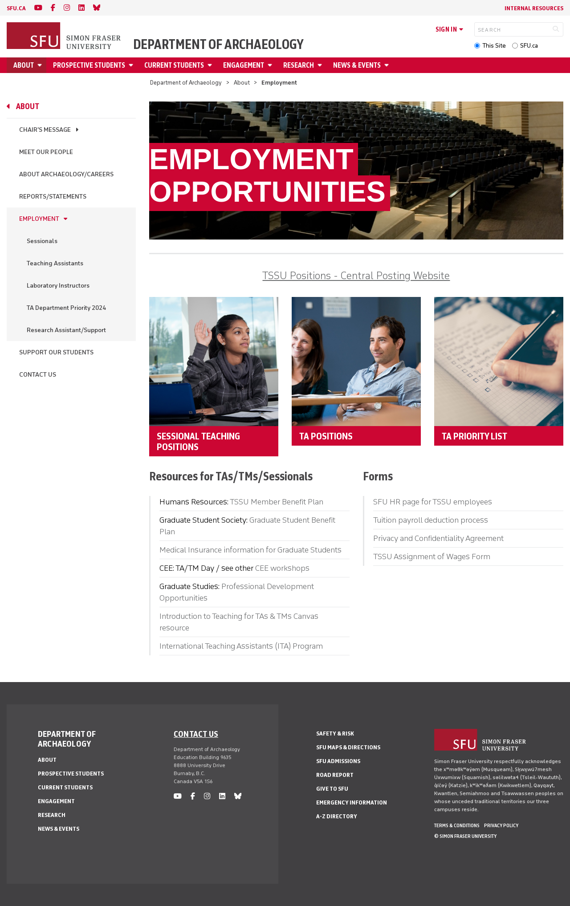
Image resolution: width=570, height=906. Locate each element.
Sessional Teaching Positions (198, 441)
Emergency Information (351, 802)
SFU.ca (529, 45)
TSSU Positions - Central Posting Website (356, 275)
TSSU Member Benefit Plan (276, 502)
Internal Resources (534, 8)
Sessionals (42, 241)
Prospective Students (89, 65)
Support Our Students (56, 352)
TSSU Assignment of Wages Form (431, 556)
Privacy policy (501, 825)
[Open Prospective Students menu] (132, 65)
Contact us (196, 733)
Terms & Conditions (457, 825)
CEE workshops (282, 568)
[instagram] (67, 8)
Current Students (174, 65)
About (23, 65)
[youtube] (38, 8)
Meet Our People (46, 152)
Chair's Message (45, 130)
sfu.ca (16, 8)
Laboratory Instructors (58, 285)
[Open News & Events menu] (388, 65)
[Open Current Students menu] (211, 65)
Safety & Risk (335, 733)
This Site (494, 45)
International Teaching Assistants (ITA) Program (241, 646)
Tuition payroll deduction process (430, 520)
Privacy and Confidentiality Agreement (438, 538)
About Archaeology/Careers (66, 174)
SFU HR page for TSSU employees (432, 502)
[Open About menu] (41, 65)
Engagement (243, 65)
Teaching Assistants (55, 263)
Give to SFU (332, 788)
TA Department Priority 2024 (66, 308)
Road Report (335, 775)
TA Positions (326, 436)
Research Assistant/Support (66, 330)
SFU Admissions (338, 761)
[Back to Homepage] (64, 36)
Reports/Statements (52, 196)
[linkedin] (81, 8)
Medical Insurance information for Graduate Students (250, 550)
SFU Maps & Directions (348, 747)
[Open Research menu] (321, 65)
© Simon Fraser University (465, 836)
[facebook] (53, 8)
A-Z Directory (336, 816)
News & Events (357, 65)
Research (298, 65)
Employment (39, 219)
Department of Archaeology (218, 44)
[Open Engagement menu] (271, 65)
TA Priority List (474, 436)
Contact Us (37, 374)
